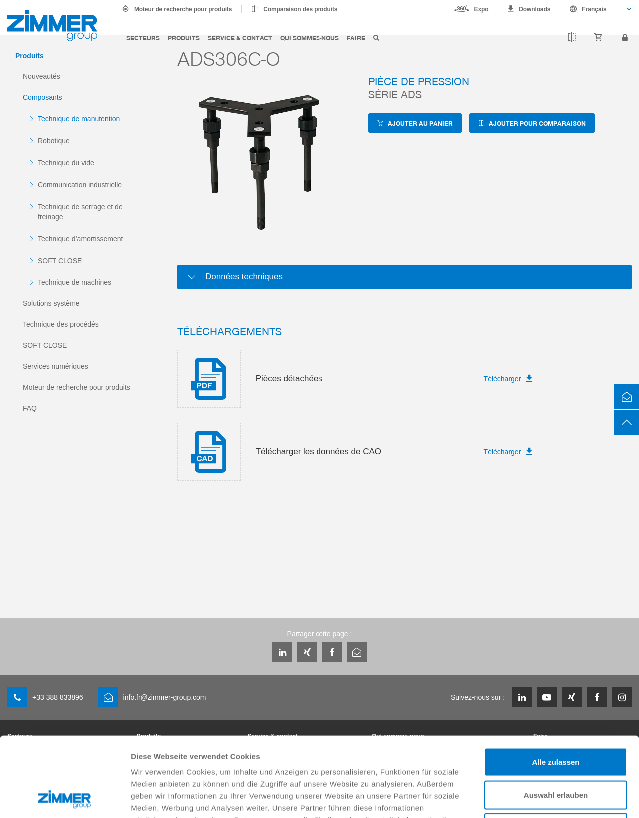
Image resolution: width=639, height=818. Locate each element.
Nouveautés (41, 76)
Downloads (534, 9)
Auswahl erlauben (556, 720)
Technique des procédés (61, 324)
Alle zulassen (555, 687)
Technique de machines (74, 282)
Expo (481, 9)
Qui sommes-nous (309, 37)
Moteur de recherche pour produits (183, 9)
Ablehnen (556, 752)
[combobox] (596, 9)
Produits (184, 37)
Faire (356, 37)
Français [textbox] (594, 9)
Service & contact (240, 37)
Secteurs (143, 37)
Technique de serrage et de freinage (80, 212)
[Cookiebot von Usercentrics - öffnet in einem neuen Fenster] (64, 798)
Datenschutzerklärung (390, 757)
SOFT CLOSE (60, 261)
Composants (42, 97)
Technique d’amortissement (80, 239)
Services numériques (55, 366)
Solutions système (51, 303)
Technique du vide (66, 163)
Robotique (54, 141)
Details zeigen (531, 798)
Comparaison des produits (300, 9)
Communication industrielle (80, 185)
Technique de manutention (79, 119)
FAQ (30, 408)
